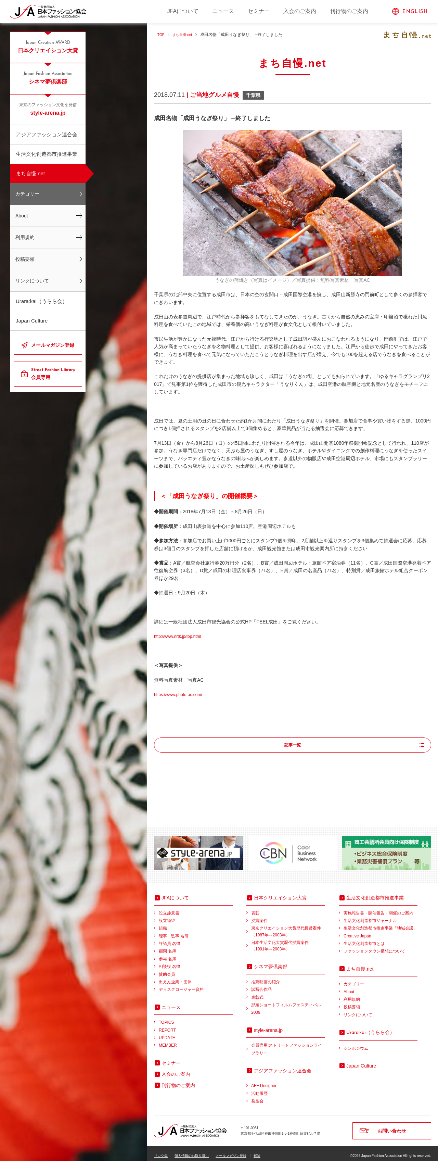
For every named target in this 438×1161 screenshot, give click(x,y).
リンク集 (161, 1151)
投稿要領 (25, 259)
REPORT (167, 1025)
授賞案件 (259, 916)
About (21, 215)
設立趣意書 (169, 908)
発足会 (257, 1096)
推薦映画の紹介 (265, 977)
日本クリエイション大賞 (48, 46)
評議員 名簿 (169, 939)
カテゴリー (27, 194)
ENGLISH (415, 11)
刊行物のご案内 (349, 11)
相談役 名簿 (169, 962)
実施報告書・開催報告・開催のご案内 (378, 908)
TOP (161, 34)
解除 (257, 1151)
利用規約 (25, 237)
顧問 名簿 (167, 946)
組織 (163, 923)
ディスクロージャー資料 (181, 985)
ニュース (223, 11)
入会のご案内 (299, 11)
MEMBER (168, 1040)
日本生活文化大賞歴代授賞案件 (288, 942)
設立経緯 (167, 916)
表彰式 (257, 992)
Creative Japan (357, 931)
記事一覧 (292, 745)
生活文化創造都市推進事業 (46, 154)
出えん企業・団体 (175, 977)
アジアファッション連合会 (46, 134)
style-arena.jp (48, 109)
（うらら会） (370, 1028)
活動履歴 (259, 1089)
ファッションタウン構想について (374, 946)
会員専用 (54, 373)
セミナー (259, 11)
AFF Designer (263, 1081)
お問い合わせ (391, 1126)
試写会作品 (261, 985)
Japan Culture (32, 321)
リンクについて (32, 280)
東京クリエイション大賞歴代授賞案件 (288, 927)
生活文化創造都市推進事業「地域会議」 (380, 923)
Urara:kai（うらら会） (41, 301)
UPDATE (167, 1033)
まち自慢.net (30, 173)
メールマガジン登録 (52, 345)
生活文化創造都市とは (364, 939)
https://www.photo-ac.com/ (182, 694)
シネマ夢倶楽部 (48, 78)
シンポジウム (356, 1044)
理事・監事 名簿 (174, 931)
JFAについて (183, 11)
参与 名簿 (167, 954)
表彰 (255, 908)
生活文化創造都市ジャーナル (370, 916)
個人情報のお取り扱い (192, 1151)
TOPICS (166, 1017)
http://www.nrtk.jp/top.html (181, 636)
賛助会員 (167, 970)
